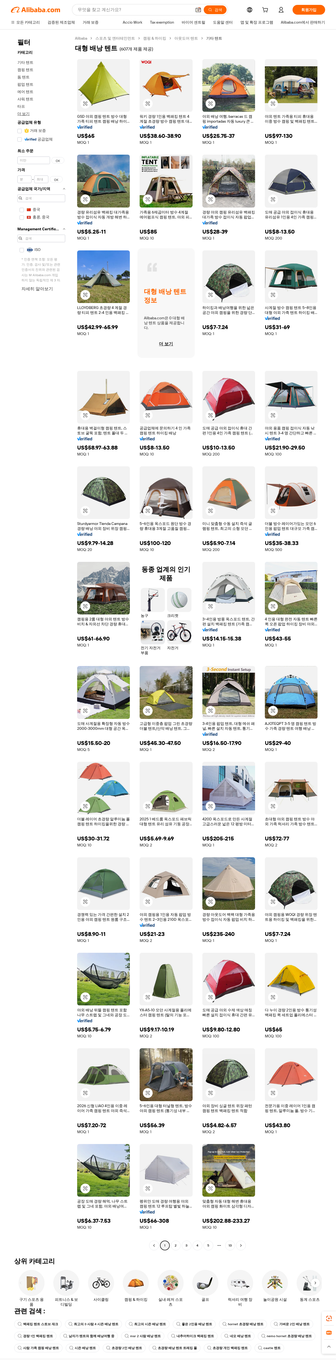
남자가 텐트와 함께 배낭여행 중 (88, 1336)
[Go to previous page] (154, 1245)
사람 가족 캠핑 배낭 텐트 (38, 1348)
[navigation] (41, 643)
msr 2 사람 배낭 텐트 (143, 1336)
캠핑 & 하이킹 (154, 38)
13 (230, 1245)
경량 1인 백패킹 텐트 (35, 1336)
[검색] (215, 9)
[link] (329, 1318)
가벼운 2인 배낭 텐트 (292, 1324)
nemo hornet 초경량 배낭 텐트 (286, 1336)
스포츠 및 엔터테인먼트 (115, 38)
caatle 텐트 (269, 1348)
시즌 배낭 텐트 (82, 1348)
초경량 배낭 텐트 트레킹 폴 (174, 1348)
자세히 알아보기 (37, 288)
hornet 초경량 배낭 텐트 (242, 1324)
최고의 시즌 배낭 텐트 (147, 1324)
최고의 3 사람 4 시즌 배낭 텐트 (93, 1324)
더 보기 (23, 113)
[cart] (266, 10)
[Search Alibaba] (134, 10)
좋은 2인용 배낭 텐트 (194, 1324)
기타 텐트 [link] (214, 38)
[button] (198, 10)
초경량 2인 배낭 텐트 (124, 1348)
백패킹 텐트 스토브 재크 (38, 1324)
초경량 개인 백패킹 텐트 (227, 1348)
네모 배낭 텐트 (237, 1336)
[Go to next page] (241, 1245)
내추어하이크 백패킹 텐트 (192, 1336)
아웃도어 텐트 (186, 38)
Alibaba (81, 38)
